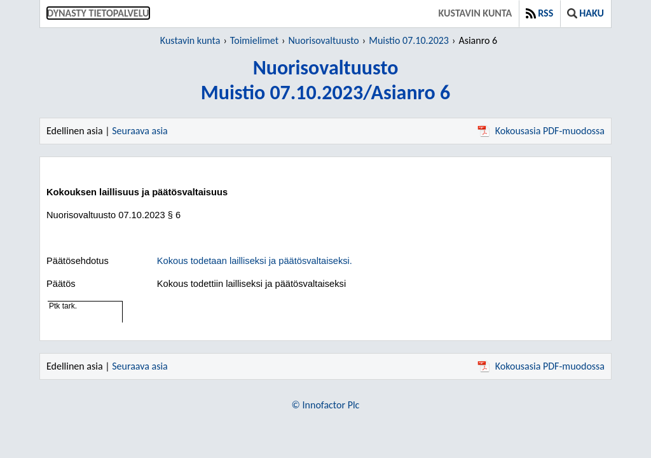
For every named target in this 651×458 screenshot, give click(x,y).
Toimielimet (254, 40)
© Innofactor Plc (326, 405)
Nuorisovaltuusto (324, 40)
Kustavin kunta (475, 13)
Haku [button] (585, 13)
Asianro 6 (477, 40)
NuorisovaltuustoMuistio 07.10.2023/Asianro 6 (325, 80)
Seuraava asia (140, 131)
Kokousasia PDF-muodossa (541, 131)
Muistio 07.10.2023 (409, 40)
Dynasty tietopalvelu (98, 13)
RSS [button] (539, 13)
